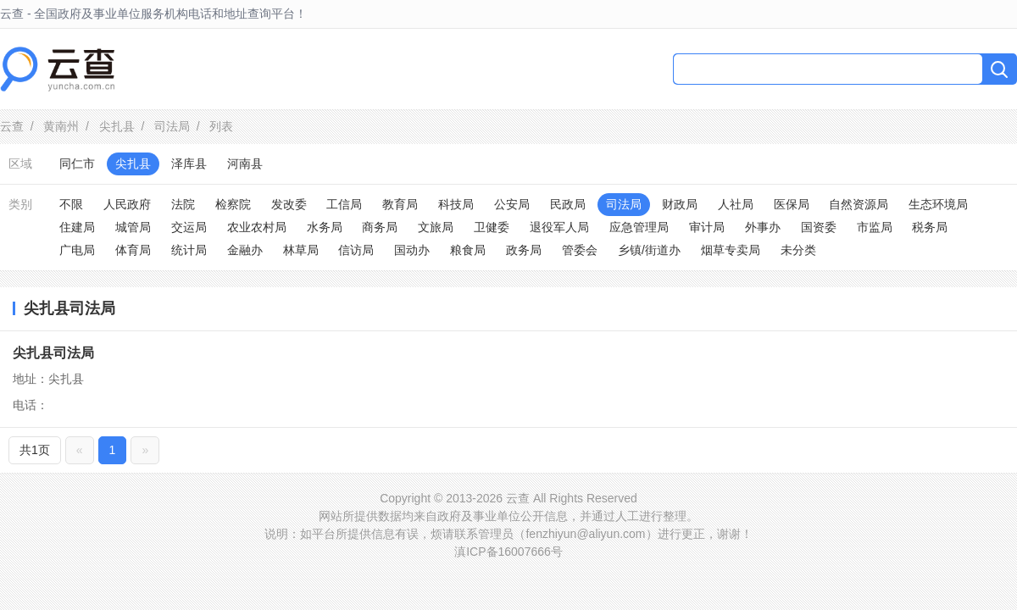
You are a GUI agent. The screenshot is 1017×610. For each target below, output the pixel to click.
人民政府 (127, 204)
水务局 (324, 227)
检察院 (233, 204)
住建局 (77, 227)
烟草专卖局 (730, 250)
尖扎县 (117, 126)
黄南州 (61, 126)
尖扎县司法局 (53, 353)
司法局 (172, 126)
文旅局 (435, 227)
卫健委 (491, 227)
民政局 (568, 204)
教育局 (400, 204)
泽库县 (189, 163)
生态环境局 (938, 204)
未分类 (798, 250)
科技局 (456, 204)
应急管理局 (639, 227)
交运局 (189, 227)
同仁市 (77, 163)
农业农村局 (256, 227)
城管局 (133, 227)
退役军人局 (559, 227)
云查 (12, 126)
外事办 (763, 227)
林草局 (301, 250)
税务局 (930, 227)
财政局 (679, 204)
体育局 (133, 250)
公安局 (512, 204)
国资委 (818, 227)
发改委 (289, 204)
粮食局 (468, 250)
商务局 (379, 227)
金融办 (245, 250)
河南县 (245, 163)
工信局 (344, 204)
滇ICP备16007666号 (508, 551)
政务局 (524, 250)
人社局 (735, 204)
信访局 (356, 250)
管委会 (579, 250)
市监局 (874, 227)
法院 (183, 204)
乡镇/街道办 (649, 250)
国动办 (412, 250)
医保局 (791, 204)
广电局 (77, 250)
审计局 (707, 227)
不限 (71, 204)
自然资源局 (858, 204)
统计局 (189, 250)
